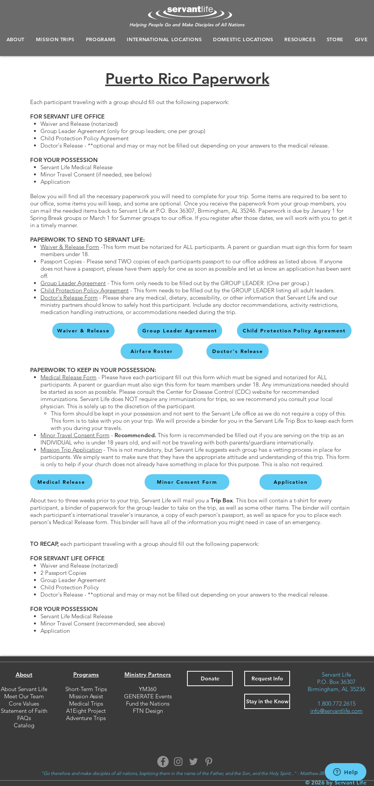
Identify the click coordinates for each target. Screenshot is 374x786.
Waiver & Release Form (69, 246)
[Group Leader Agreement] (179, 330)
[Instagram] (178, 761)
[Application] (291, 481)
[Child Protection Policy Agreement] (294, 330)
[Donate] (210, 678)
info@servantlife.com (336, 710)
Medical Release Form (68, 377)
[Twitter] (193, 761)
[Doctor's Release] (237, 351)
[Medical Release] (61, 481)
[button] (101, 39)
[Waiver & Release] (83, 330)
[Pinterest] (208, 761)
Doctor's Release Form (69, 297)
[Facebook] (163, 761)
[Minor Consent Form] (187, 481)
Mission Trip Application (71, 449)
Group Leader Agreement (73, 283)
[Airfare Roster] (152, 351)
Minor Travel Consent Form (75, 435)
